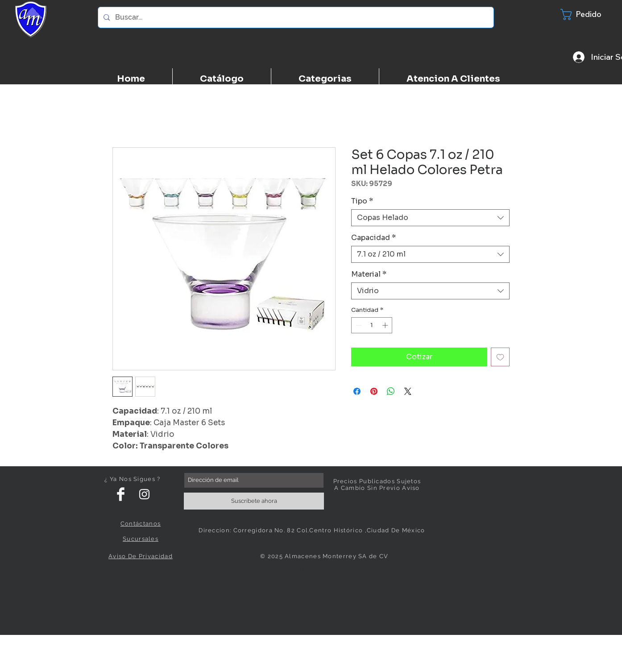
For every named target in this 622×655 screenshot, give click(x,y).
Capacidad (373, 237)
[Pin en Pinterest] (374, 391)
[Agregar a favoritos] (500, 357)
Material (368, 274)
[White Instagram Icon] (144, 494)
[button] (586, 14)
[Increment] (386, 325)
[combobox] (430, 217)
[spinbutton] (372, 325)
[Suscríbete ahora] (254, 501)
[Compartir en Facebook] (357, 391)
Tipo (362, 201)
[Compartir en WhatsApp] (391, 391)
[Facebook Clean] (121, 494)
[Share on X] (407, 391)
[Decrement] (357, 325)
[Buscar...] (295, 17)
